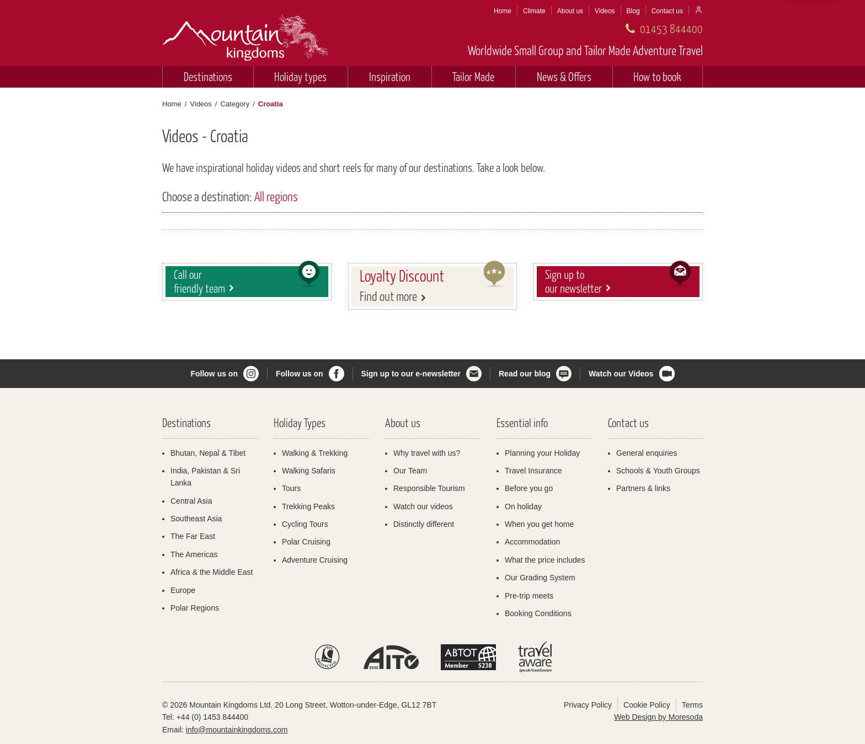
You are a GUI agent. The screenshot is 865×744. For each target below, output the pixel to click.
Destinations (208, 76)
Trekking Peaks (308, 506)
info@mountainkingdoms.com (237, 729)
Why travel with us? (426, 453)
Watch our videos (423, 506)
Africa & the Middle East (211, 572)
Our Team (410, 470)
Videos (605, 11)
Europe (182, 590)
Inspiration (389, 76)
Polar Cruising (306, 541)
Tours (291, 488)
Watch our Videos (621, 373)
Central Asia (191, 501)
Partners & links (643, 488)
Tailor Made (473, 76)
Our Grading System (540, 577)
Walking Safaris (308, 470)
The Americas (194, 554)
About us (570, 11)
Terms (692, 704)
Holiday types (300, 76)
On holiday (523, 506)
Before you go (529, 488)
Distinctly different (423, 524)
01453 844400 (671, 28)
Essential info (522, 422)
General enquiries (646, 453)
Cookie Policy (646, 704)
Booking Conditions (538, 613)
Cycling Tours (305, 524)
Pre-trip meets (529, 595)
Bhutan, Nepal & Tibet (207, 453)
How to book (657, 76)
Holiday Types (299, 422)
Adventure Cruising (315, 560)
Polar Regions (194, 607)
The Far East (192, 536)
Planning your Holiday (542, 453)
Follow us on (214, 373)
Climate (534, 11)
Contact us (667, 11)
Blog (633, 11)
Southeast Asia (196, 518)
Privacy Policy (588, 704)
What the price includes (545, 560)
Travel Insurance (533, 470)
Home (502, 11)
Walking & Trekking (315, 453)
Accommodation (532, 541)
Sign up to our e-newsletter (411, 373)
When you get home (539, 524)
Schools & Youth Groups (658, 470)
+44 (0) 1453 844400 (212, 717)
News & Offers (564, 76)
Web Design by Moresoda (658, 717)
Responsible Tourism (429, 488)
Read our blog (525, 373)
